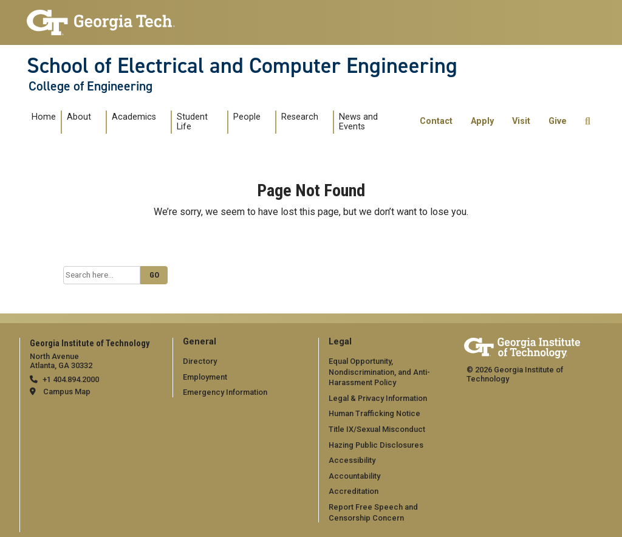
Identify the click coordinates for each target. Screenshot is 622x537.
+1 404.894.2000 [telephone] (71, 379)
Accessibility (352, 460)
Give (558, 121)
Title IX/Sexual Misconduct (377, 429)
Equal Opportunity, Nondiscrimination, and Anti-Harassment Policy (379, 372)
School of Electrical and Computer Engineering (242, 66)
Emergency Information (225, 392)
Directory (200, 361)
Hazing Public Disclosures (376, 445)
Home (44, 117)
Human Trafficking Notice (374, 413)
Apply (482, 121)
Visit (521, 121)
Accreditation (353, 491)
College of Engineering (90, 86)
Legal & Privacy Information (378, 398)
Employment (205, 376)
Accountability (354, 476)
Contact (436, 121)
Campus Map (67, 391)
